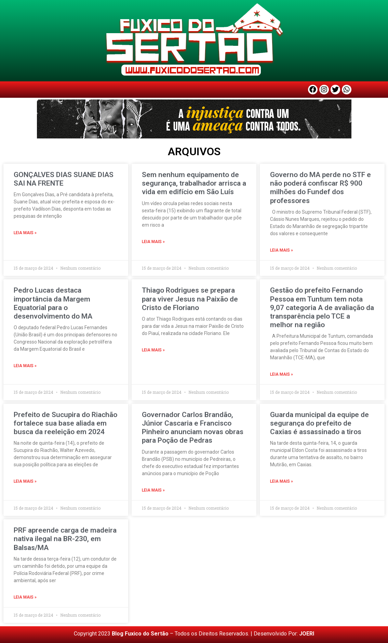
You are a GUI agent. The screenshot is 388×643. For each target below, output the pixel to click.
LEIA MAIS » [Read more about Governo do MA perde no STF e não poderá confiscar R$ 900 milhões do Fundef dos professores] (281, 250)
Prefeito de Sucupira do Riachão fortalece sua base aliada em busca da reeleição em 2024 (65, 423)
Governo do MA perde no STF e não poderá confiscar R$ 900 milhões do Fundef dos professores (320, 188)
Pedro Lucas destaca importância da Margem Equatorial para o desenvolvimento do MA (53, 303)
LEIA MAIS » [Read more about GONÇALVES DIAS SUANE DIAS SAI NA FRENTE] (25, 232)
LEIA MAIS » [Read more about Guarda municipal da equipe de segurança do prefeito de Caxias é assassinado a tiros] (281, 481)
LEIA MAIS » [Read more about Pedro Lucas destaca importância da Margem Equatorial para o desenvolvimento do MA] (25, 365)
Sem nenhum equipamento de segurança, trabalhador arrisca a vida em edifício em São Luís (194, 183)
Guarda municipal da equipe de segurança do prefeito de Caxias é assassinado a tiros (319, 423)
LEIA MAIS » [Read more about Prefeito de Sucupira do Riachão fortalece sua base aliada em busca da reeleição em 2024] (25, 481)
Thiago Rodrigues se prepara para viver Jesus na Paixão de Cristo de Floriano (190, 298)
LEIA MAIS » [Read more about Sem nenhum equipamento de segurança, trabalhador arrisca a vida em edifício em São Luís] (153, 241)
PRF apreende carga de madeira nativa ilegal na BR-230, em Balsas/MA (65, 538)
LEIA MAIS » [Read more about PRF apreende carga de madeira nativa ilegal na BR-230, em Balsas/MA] (25, 597)
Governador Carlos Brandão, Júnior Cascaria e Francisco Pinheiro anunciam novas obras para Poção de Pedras (192, 428)
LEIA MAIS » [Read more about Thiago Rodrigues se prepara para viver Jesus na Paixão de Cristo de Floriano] (153, 350)
